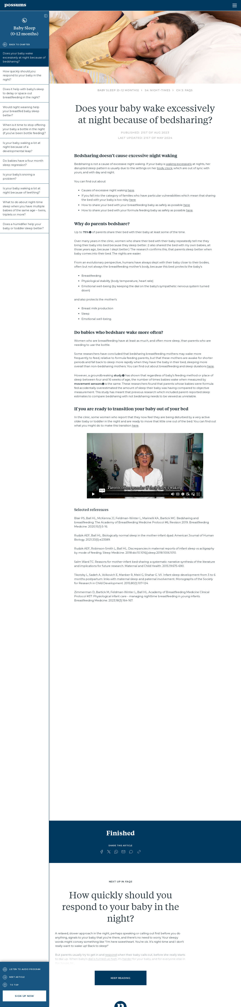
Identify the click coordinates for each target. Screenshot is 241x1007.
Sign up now (24, 995)
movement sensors (88, 383)
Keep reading (120, 977)
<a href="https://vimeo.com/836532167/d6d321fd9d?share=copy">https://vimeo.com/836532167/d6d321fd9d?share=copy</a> (145, 465)
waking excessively (179, 164)
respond (111, 955)
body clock (164, 168)
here (131, 190)
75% (86, 232)
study (118, 375)
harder (127, 959)
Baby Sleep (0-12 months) (118, 90)
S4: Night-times (157, 90)
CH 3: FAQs (184, 90)
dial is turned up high (102, 959)
